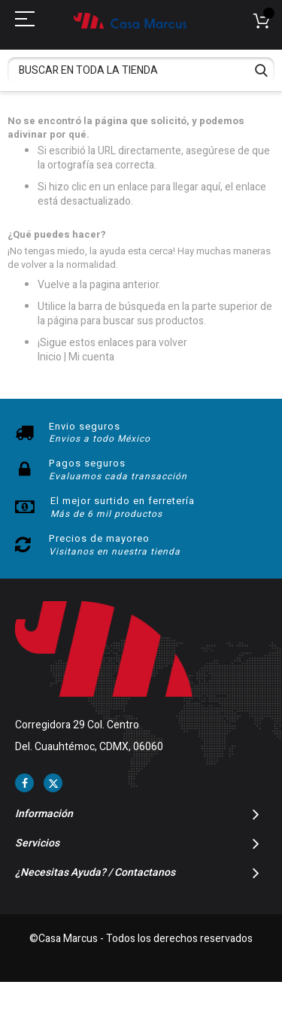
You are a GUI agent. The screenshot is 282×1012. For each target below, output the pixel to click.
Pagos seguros (87, 463)
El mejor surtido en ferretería (122, 501)
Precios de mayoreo (99, 538)
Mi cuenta (91, 357)
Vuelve (54, 285)
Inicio (50, 357)
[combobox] (141, 70)
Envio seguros (84, 426)
